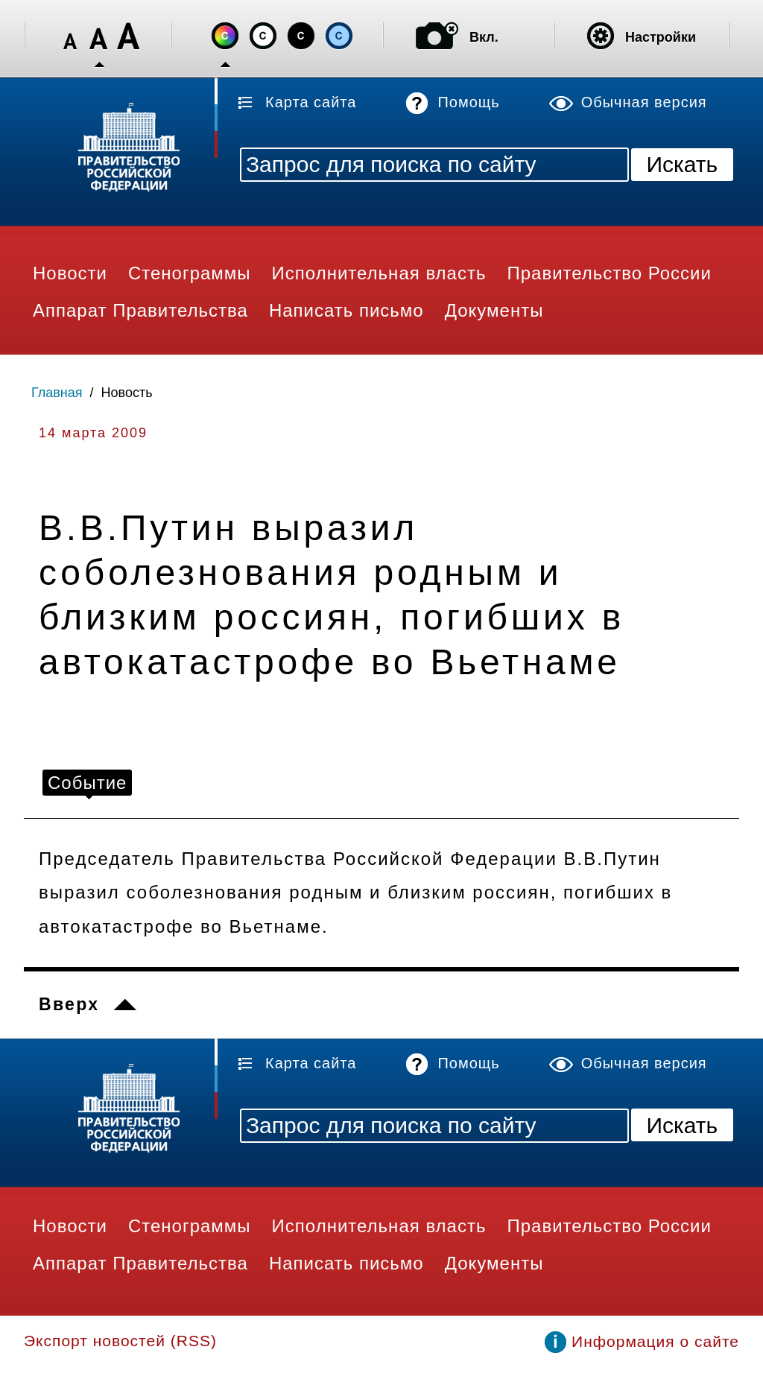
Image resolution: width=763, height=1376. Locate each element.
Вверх (69, 1004)
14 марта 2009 (93, 432)
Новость (127, 392)
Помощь (468, 102)
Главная (57, 392)
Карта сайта (310, 102)
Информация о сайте (655, 1341)
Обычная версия (644, 102)
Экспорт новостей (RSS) (120, 1340)
